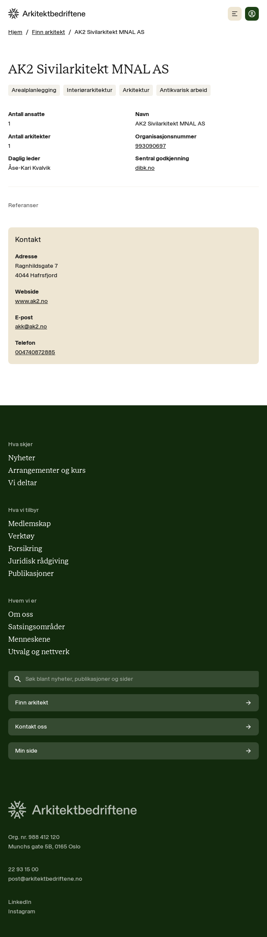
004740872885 (35, 352)
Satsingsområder (36, 626)
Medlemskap (29, 523)
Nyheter (21, 457)
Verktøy (21, 536)
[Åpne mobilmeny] (235, 14)
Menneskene (29, 639)
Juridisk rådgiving (38, 561)
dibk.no (145, 167)
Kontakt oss (133, 726)
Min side (133, 750)
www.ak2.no (31, 300)
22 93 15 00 (23, 869)
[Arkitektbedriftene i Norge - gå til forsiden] (47, 13)
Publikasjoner (31, 573)
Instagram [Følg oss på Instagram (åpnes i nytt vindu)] (21, 911)
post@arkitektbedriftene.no (45, 878)
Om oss (20, 614)
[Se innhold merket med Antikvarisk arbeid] (183, 90)
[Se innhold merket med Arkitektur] (136, 90)
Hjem (15, 31)
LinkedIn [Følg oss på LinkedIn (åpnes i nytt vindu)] (19, 901)
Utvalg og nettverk (38, 651)
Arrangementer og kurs (47, 470)
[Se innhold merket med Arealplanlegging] (34, 90)
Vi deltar (22, 482)
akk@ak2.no (31, 326)
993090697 (150, 145)
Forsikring (25, 548)
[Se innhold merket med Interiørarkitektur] (89, 90)
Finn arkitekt (48, 31)
